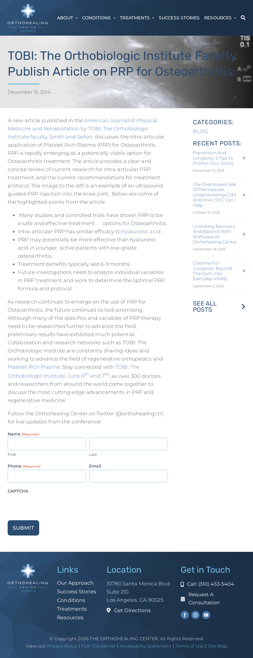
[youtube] (206, 615)
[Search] (243, 17)
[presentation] (46, 505)
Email (95, 466)
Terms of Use (189, 646)
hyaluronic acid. (142, 231)
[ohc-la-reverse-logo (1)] (28, 7)
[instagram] (195, 615)
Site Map (217, 646)
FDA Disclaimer (98, 646)
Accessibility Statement (146, 646)
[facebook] (185, 615)
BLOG (200, 131)
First (12, 454)
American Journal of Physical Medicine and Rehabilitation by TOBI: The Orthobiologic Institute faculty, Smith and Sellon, (82, 128)
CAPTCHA (18, 491)
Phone (24, 466)
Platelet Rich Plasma (34, 367)
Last (93, 454)
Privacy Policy (62, 646)
